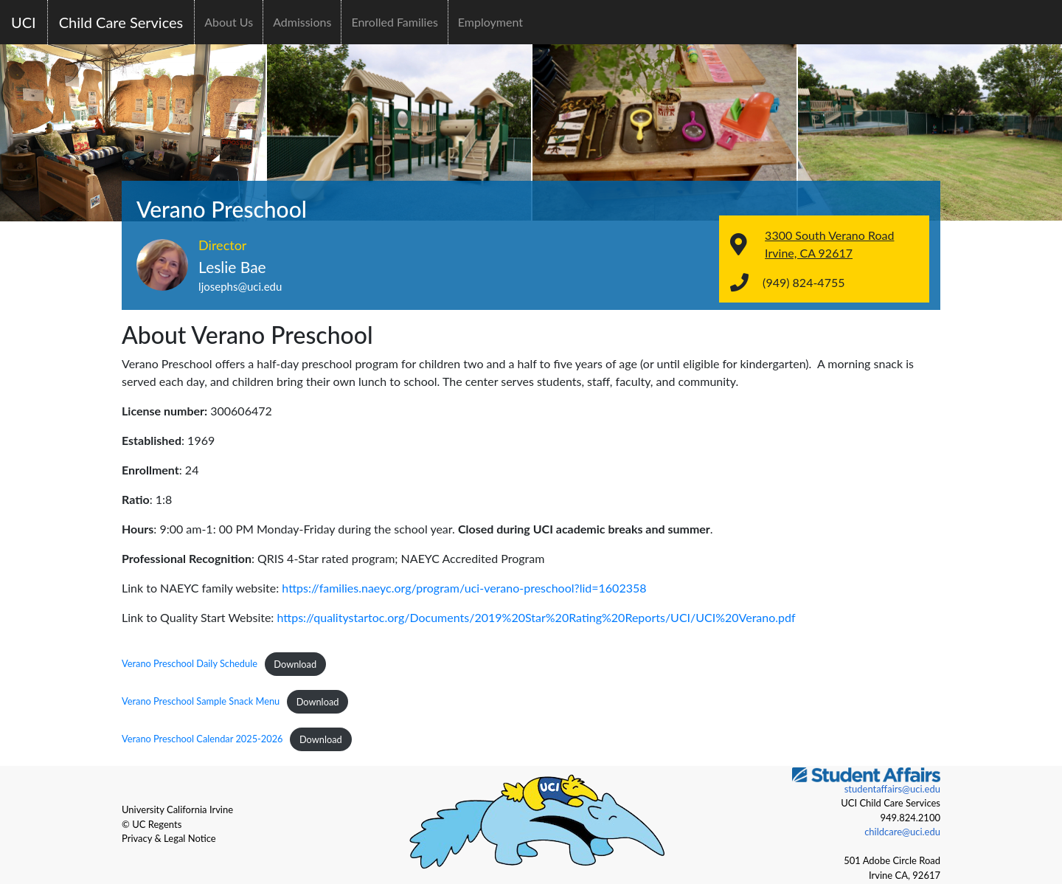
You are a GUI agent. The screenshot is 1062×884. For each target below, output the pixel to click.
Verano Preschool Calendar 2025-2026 (202, 739)
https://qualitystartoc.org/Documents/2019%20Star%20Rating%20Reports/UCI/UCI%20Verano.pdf (536, 617)
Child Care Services (121, 22)
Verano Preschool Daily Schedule (189, 664)
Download (295, 664)
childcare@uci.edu (902, 832)
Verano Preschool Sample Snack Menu (201, 702)
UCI (23, 22)
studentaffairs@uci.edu (892, 789)
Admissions (302, 22)
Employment (490, 22)
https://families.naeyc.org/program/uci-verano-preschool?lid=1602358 (464, 588)
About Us (228, 22)
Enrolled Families (394, 22)
